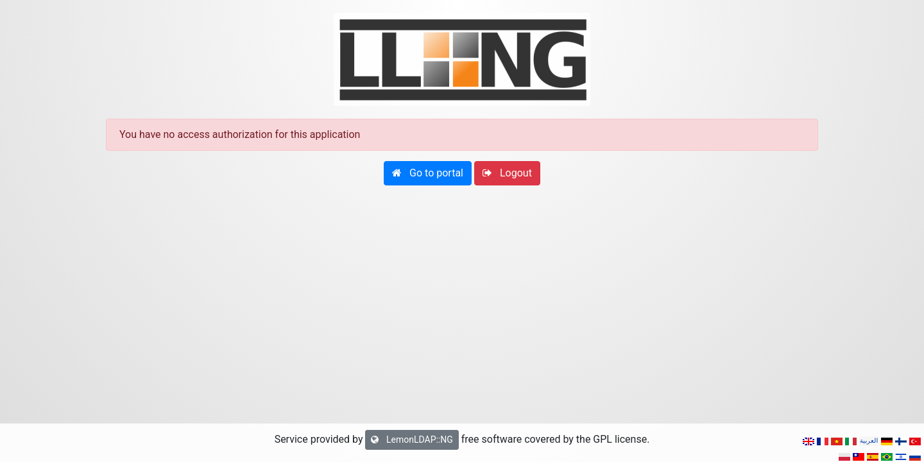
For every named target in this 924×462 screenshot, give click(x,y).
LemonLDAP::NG (411, 439)
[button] (428, 173)
